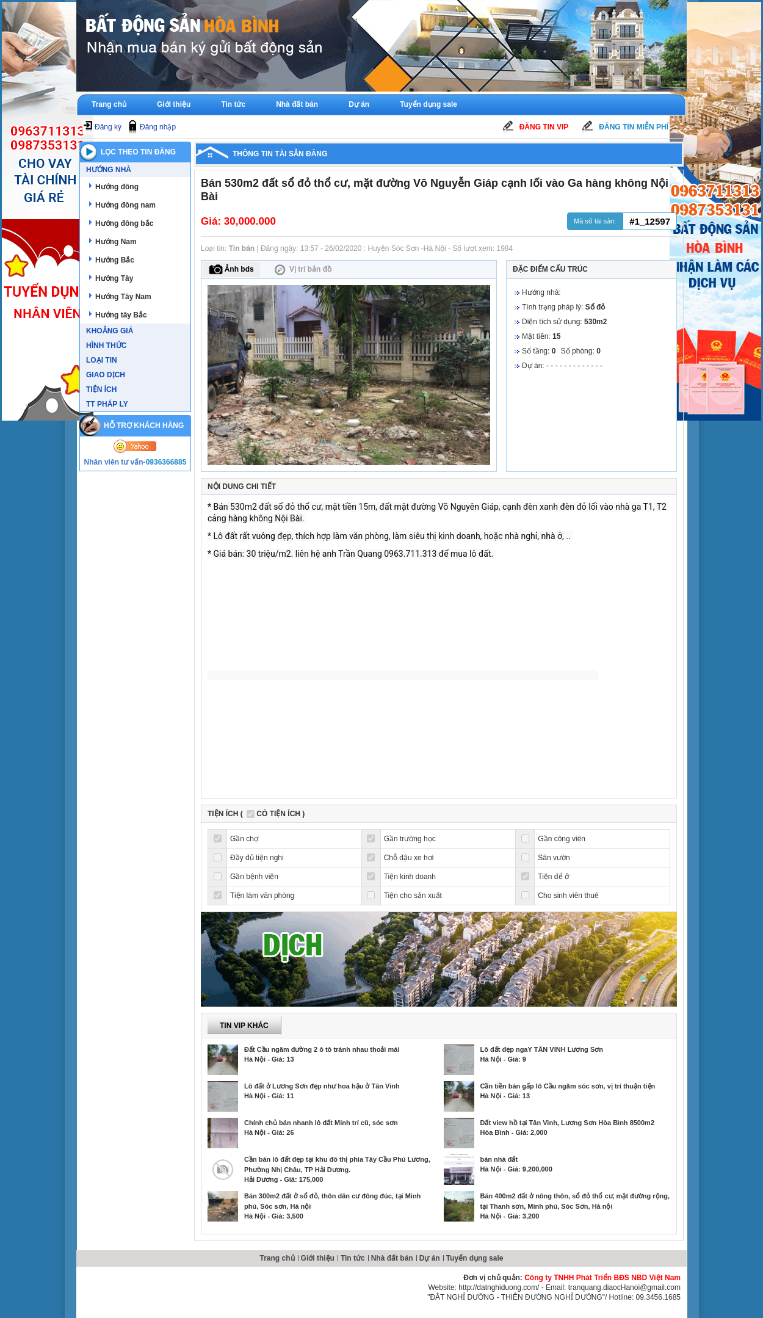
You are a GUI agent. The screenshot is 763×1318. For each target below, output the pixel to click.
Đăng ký (108, 127)
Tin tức (233, 104)
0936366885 (166, 462)
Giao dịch (105, 375)
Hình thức (106, 345)
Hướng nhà (108, 169)
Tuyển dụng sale (428, 104)
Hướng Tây (114, 278)
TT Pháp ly (107, 404)
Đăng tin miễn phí (633, 127)
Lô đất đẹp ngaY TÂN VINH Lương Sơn (541, 1049)
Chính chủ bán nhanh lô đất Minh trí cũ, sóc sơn (321, 1122)
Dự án (359, 104)
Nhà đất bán (297, 104)
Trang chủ (109, 104)
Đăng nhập (158, 127)
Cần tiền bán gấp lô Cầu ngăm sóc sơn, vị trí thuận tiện (568, 1086)
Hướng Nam (116, 241)
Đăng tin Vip (544, 127)
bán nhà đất (499, 1159)
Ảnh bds (231, 269)
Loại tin (101, 360)
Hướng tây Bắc (121, 315)
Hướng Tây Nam (123, 296)
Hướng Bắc (114, 260)
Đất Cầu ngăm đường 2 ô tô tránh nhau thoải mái (321, 1049)
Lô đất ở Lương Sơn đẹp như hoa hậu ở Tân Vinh (322, 1086)
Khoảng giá (109, 331)
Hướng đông (117, 187)
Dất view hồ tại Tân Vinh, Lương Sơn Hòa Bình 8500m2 (567, 1122)
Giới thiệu (173, 104)
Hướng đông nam (125, 205)
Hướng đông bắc (124, 223)
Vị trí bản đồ (301, 269)
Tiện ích (101, 389)
